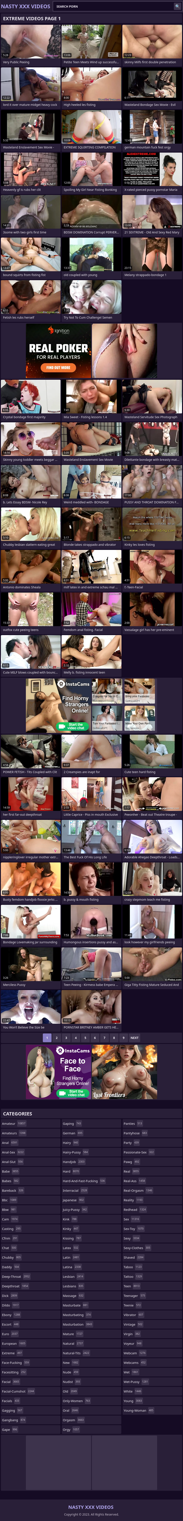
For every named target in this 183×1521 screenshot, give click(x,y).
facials (11, 1401)
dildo (11, 1305)
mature (73, 1334)
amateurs (14, 1133)
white (133, 1391)
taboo (133, 1267)
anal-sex (13, 1152)
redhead (135, 1209)
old (70, 1391)
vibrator (134, 1314)
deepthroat (15, 1286)
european (14, 1343)
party (132, 1142)
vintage (133, 1324)
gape (10, 1429)
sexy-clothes (137, 1248)
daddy (11, 1267)
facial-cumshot (18, 1391)
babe (10, 1171)
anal (10, 1142)
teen (132, 1286)
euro (10, 1334)
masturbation (78, 1324)
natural (73, 1343)
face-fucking (16, 1362)
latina (72, 1267)
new (71, 1362)
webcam (135, 1353)
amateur (14, 1123)
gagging (12, 1410)
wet (131, 1372)
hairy (71, 1142)
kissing (72, 1238)
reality (133, 1200)
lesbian (73, 1276)
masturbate (76, 1305)
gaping (72, 1123)
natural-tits (76, 1353)
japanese (74, 1200)
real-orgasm (138, 1190)
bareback (13, 1190)
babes (11, 1181)
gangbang (14, 1420)
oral (71, 1410)
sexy (132, 1238)
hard (71, 1171)
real (132, 1171)
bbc (9, 1200)
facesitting (14, 1372)
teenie (133, 1305)
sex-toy (134, 1228)
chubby (12, 1257)
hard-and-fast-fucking (84, 1181)
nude (71, 1372)
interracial (75, 1190)
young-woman (139, 1410)
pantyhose (136, 1133)
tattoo (133, 1276)
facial (11, 1381)
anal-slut (13, 1161)
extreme (12, 1353)
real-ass (135, 1181)
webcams (135, 1362)
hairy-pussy (76, 1152)
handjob (74, 1161)
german (73, 1133)
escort (11, 1324)
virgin (132, 1334)
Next (135, 1038)
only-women (77, 1401)
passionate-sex (139, 1152)
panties (133, 1123)
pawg (132, 1161)
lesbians (73, 1286)
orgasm (74, 1420)
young (133, 1401)
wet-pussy (136, 1381)
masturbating (77, 1314)
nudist (72, 1381)
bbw (9, 1209)
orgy (71, 1429)
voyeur (133, 1343)
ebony (11, 1314)
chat (9, 1248)
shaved (134, 1257)
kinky (71, 1228)
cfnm (10, 1238)
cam (10, 1219)
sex (132, 1219)
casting (12, 1228)
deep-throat (16, 1276)
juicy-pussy (75, 1209)
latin (71, 1257)
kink (70, 1219)
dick (10, 1295)
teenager (135, 1295)
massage (74, 1295)
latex (71, 1248)
